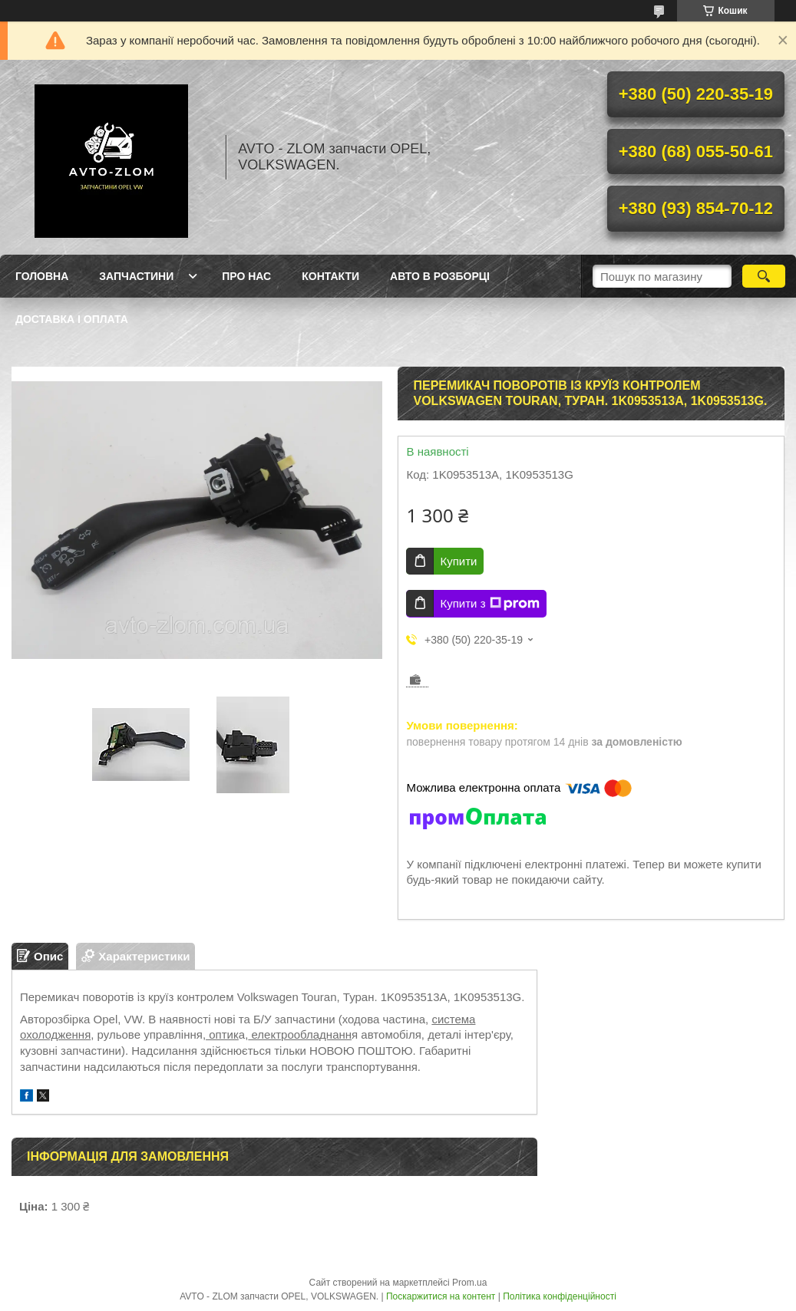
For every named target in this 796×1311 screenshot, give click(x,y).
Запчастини (136, 276)
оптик (222, 1034)
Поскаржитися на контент (440, 1296)
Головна (41, 276)
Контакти (330, 276)
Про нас (246, 276)
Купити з (489, 604)
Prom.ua (469, 1282)
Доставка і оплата (71, 319)
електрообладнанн (300, 1034)
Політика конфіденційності (559, 1296)
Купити (458, 561)
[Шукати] (763, 276)
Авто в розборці (440, 276)
